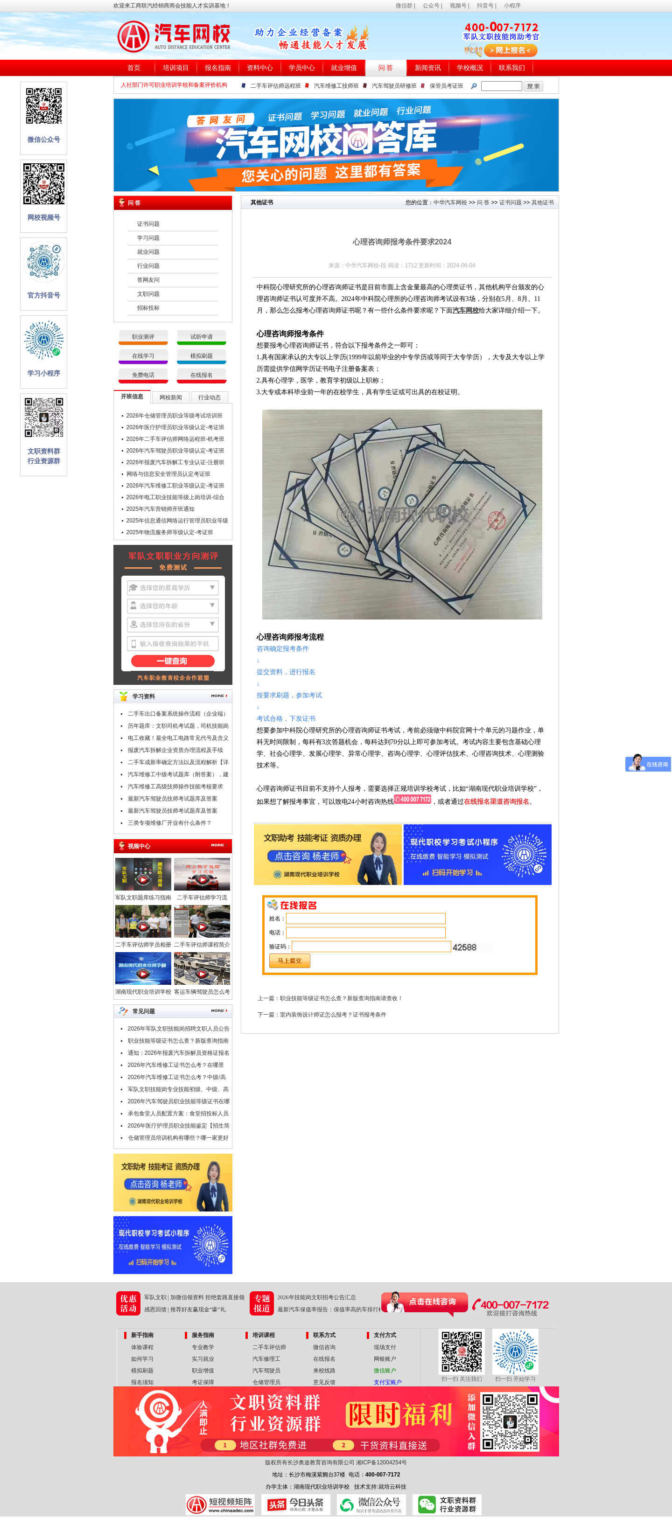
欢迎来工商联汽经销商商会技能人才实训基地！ (172, 5)
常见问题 (144, 1011)
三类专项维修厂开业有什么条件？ (170, 823)
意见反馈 (324, 1382)
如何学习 (142, 1359)
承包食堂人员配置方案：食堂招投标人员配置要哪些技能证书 (178, 1115)
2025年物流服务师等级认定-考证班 (170, 532)
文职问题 (148, 294)
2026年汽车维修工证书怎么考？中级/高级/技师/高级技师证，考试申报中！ (177, 1078)
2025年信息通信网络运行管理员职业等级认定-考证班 (177, 522)
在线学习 (143, 356)
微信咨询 (324, 1347)
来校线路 (324, 1370)
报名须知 (142, 1382)
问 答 (385, 67)
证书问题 (148, 224)
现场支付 (385, 1347)
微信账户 (385, 1370)
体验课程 (142, 1347)
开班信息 (132, 396)
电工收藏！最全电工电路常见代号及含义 (178, 738)
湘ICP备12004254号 (381, 1462)
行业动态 (209, 397)
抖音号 (485, 5)
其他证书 (543, 202)
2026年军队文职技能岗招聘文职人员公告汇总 (179, 1030)
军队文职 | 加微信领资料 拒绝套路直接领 (194, 1297)
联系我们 (512, 67)
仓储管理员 (266, 1382)
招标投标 (148, 308)
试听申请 (201, 337)
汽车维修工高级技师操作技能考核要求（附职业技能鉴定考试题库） (175, 788)
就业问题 (148, 252)
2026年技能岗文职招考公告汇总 (317, 1297)
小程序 (512, 5)
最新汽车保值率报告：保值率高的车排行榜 (331, 1309)
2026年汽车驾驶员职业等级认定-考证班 (175, 450)
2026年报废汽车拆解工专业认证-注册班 (175, 462)
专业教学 (203, 1347)
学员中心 (302, 67)
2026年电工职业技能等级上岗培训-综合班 (175, 498)
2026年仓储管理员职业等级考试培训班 (174, 415)
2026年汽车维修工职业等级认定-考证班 (175, 485)
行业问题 (148, 266)
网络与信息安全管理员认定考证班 (168, 474)
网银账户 (385, 1359)
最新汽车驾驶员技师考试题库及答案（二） (172, 800)
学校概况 (470, 67)
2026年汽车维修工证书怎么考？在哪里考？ (176, 1066)
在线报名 (201, 375)
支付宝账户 (388, 1382)
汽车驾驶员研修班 (394, 86)
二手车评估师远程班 (276, 86)
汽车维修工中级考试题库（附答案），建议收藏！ (178, 775)
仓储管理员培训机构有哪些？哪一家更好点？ (178, 1139)
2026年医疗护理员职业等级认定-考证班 (175, 427)
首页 (133, 67)
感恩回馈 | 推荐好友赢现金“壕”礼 (185, 1309)
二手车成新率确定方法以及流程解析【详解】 (178, 763)
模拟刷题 (201, 356)
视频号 (458, 5)
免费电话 (143, 375)
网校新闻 (171, 397)
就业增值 (344, 67)
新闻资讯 (428, 67)
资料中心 (260, 67)
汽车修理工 (266, 1359)
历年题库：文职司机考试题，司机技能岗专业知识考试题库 (178, 727)
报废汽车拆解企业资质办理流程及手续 (175, 750)
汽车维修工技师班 (336, 86)
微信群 (404, 5)
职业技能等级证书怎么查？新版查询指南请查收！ (178, 1042)
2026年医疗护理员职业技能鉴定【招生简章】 (179, 1127)
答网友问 (148, 280)
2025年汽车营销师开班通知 (160, 509)
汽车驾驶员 (266, 1370)
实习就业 (203, 1359)
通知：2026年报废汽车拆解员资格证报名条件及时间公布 (179, 1054)
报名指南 (218, 67)
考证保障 (203, 1382)
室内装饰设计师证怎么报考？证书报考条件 (333, 1014)
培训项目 (176, 67)
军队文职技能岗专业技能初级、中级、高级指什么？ (178, 1090)
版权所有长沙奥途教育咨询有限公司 (310, 1462)
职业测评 (143, 337)
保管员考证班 (446, 86)
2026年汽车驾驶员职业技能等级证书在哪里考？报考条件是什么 (179, 1102)
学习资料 (144, 696)
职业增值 (203, 1370)
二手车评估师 (269, 1347)
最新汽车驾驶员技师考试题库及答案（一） (172, 812)
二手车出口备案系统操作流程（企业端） (178, 713)
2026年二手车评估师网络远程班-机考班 (175, 439)
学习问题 (148, 238)
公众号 (431, 5)
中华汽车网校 (450, 202)
